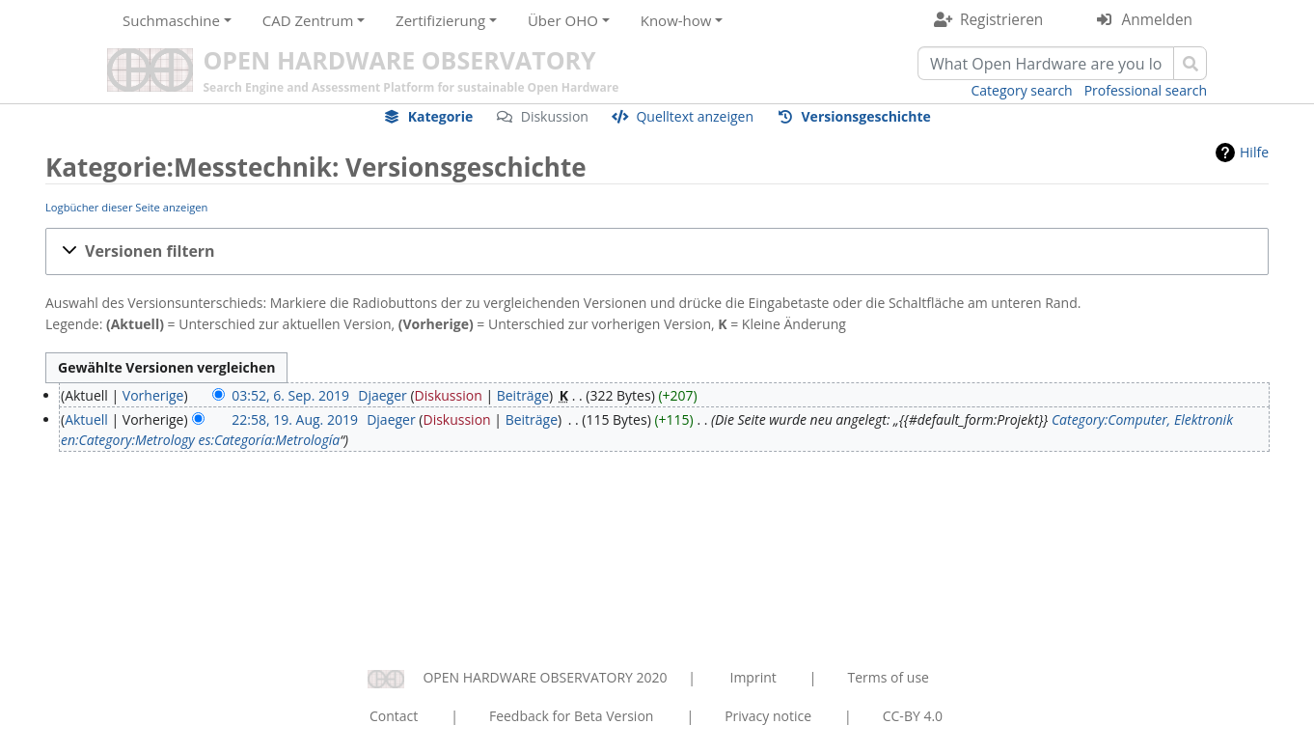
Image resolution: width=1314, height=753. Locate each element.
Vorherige (153, 395)
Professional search (1145, 90)
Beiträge (523, 395)
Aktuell (86, 419)
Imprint (753, 677)
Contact (394, 716)
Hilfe (1254, 152)
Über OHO (563, 20)
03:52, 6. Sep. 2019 (290, 395)
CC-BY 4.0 (913, 716)
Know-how (676, 20)
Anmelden (1157, 20)
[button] (657, 251)
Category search (1022, 90)
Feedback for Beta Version (571, 716)
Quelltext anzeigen (694, 116)
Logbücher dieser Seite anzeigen (126, 207)
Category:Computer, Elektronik (1142, 419)
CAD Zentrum (307, 20)
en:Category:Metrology (128, 440)
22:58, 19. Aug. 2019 (295, 419)
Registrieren (1001, 20)
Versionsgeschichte (866, 116)
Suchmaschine (171, 20)
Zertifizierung (440, 20)
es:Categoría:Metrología (269, 440)
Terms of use (887, 677)
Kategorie (441, 116)
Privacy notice (768, 716)
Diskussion (555, 116)
